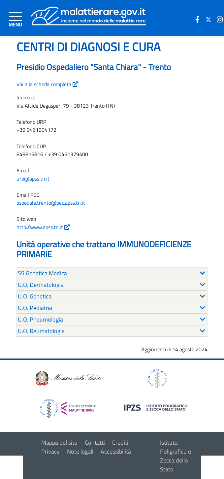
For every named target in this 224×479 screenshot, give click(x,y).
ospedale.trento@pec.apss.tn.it (50, 203)
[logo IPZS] (156, 406)
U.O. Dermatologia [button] (41, 284)
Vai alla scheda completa (47, 84)
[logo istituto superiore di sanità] (156, 377)
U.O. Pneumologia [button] (40, 319)
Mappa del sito (59, 442)
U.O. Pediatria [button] (35, 307)
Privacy (50, 451)
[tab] (112, 273)
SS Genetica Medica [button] (42, 273)
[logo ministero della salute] (67, 377)
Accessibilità (116, 451)
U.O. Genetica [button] (34, 296)
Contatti (95, 442)
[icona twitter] (208, 19)
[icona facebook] (197, 19)
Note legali (80, 451)
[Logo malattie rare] (88, 15)
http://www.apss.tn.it (43, 227)
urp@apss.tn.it (32, 179)
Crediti (120, 442)
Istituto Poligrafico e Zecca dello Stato (175, 456)
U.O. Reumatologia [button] (41, 330)
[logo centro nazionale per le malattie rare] (68, 406)
